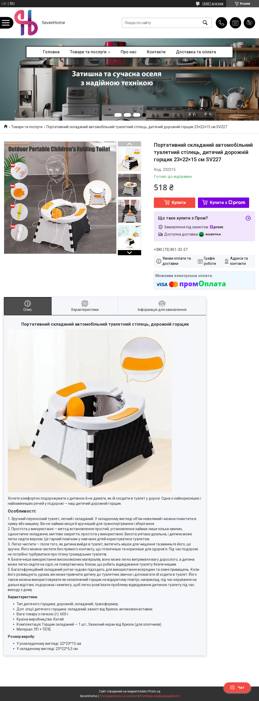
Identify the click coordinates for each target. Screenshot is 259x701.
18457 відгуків (213, 3)
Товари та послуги (88, 51)
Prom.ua (154, 691)
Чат (237, 687)
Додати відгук (249, 22)
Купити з (227, 202)
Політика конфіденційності (159, 696)
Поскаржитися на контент (118, 696)
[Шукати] (205, 22)
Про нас (128, 51)
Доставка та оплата (196, 51)
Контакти (156, 51)
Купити (179, 202)
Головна (51, 51)
